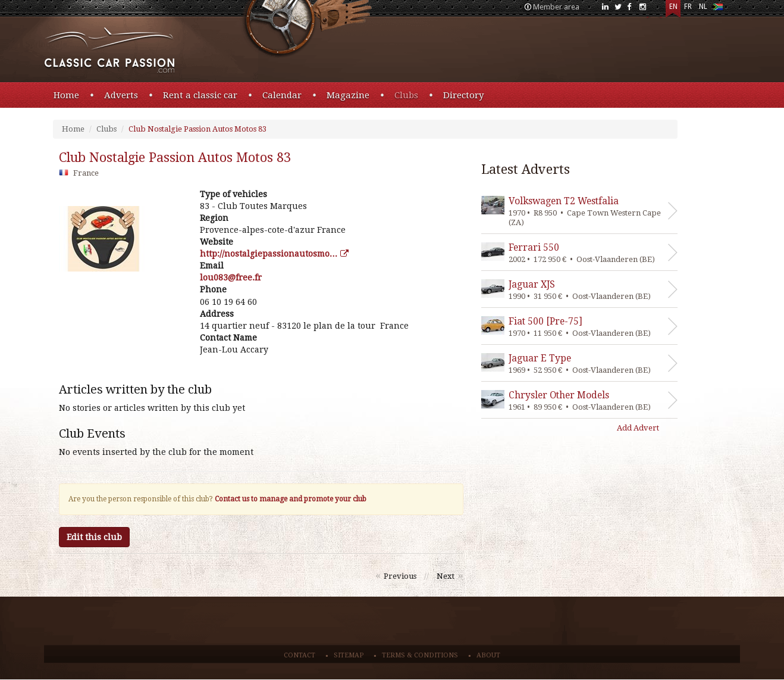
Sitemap (348, 655)
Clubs (406, 95)
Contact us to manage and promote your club (290, 499)
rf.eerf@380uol (231, 277)
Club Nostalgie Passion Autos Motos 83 (197, 128)
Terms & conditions (420, 655)
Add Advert (638, 427)
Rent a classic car (200, 95)
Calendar (282, 95)
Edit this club (94, 537)
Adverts (121, 95)
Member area (556, 6)
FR (688, 6)
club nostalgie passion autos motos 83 (175, 157)
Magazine (348, 95)
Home (66, 95)
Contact (299, 655)
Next (445, 576)
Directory (463, 95)
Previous (400, 576)
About (488, 655)
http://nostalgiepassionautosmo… (274, 253)
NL (703, 6)
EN (673, 6)
